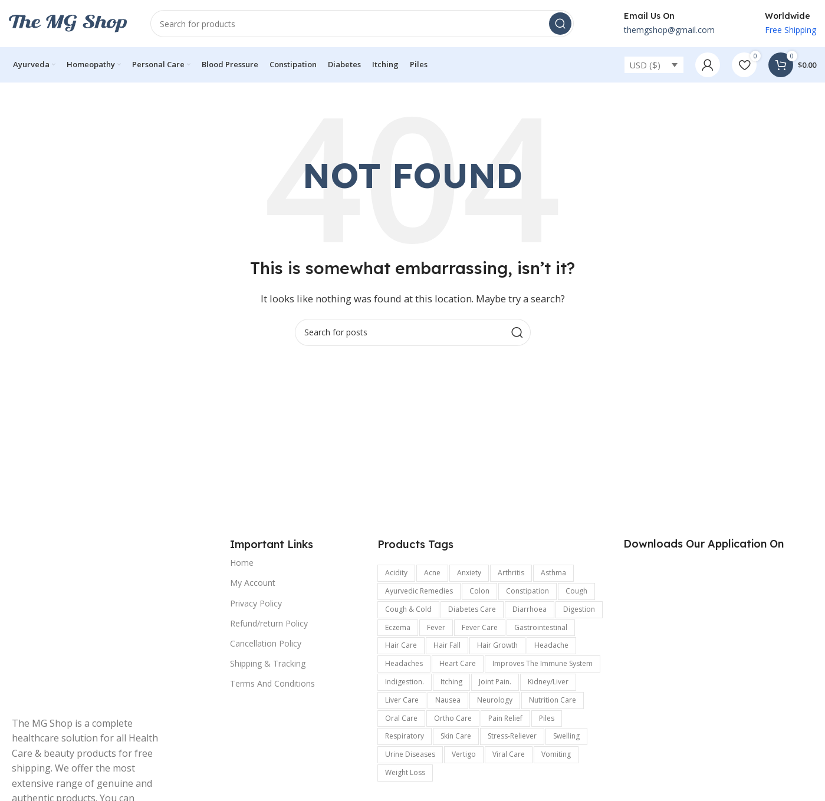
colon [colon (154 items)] (479, 591)
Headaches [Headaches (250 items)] (404, 663)
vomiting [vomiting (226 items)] (556, 754)
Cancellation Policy (265, 643)
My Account (252, 582)
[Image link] (94, 621)
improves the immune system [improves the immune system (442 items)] (542, 663)
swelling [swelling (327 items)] (566, 736)
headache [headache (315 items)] (551, 645)
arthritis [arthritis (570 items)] (511, 573)
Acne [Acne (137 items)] (432, 573)
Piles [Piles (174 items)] (546, 718)
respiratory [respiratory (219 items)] (404, 736)
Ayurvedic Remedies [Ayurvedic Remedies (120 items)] (419, 591)
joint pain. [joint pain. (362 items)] (495, 682)
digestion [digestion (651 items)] (579, 609)
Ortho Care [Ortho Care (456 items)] (453, 718)
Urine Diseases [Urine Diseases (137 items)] (410, 754)
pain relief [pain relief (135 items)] (505, 718)
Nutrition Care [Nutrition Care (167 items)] (552, 700)
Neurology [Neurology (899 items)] (494, 700)
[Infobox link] (656, 24)
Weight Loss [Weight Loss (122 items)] (405, 772)
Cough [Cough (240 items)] (576, 591)
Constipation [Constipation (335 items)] (527, 591)
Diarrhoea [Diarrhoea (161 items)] (529, 609)
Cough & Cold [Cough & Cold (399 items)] (408, 609)
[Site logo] (68, 22)
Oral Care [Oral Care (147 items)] (401, 718)
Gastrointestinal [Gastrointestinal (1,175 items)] (540, 627)
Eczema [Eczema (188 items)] (397, 627)
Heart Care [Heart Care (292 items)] (457, 663)
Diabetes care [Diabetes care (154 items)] (472, 609)
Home (242, 562)
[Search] (362, 23)
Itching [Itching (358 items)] (451, 682)
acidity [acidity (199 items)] (396, 573)
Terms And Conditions (272, 683)
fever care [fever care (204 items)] (480, 627)
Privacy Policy (256, 603)
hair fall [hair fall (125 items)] (447, 645)
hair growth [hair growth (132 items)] (497, 645)
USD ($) (644, 65)
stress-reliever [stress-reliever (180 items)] (512, 736)
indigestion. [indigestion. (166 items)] (404, 682)
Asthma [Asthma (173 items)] (553, 573)
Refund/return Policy (269, 623)
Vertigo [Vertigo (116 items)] (464, 754)
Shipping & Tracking (267, 663)
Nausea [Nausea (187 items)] (448, 700)
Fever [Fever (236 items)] (436, 627)
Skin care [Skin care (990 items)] (456, 736)
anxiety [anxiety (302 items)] (469, 573)
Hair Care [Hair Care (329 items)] (401, 645)
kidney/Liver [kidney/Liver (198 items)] (548, 682)
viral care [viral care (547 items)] (508, 754)
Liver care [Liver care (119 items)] (402, 700)
